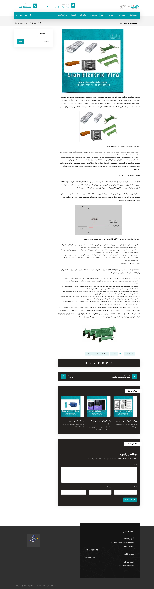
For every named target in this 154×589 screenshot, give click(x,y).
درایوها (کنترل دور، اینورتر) (100, 354)
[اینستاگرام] (26, 15)
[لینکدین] (21, 15)
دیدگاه (134, 465)
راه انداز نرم (81, 427)
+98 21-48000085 (91, 550)
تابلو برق (114, 354)
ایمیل (109, 487)
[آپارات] (16, 15)
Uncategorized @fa (102, 428)
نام (135, 487)
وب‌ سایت (83, 487)
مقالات (88, 354)
